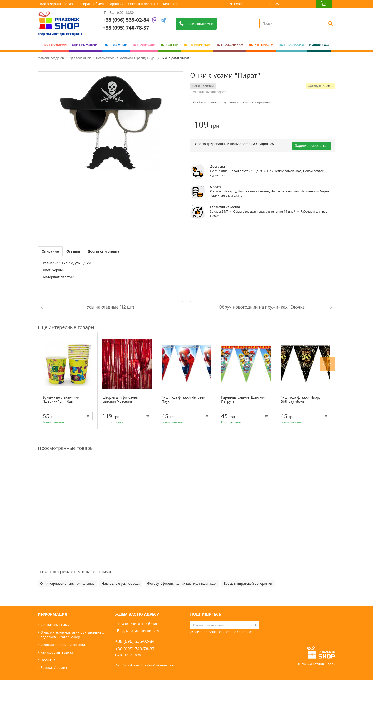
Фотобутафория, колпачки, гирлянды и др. (125, 58)
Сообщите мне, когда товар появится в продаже (232, 102)
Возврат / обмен (91, 3)
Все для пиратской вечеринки (248, 583)
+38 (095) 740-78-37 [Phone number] (126, 27)
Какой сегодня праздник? (61, 683)
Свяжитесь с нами (55, 624)
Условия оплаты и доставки (62, 644)
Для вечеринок (80, 58)
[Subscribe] (256, 624)
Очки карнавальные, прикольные (67, 583)
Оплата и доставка (143, 3)
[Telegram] (163, 20)
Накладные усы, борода (121, 583)
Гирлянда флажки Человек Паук (183, 399)
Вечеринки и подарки (58, 675)
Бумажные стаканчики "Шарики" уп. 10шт (61, 399)
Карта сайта (49, 690)
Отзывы (73, 251)
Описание (50, 251)
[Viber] (155, 20)
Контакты (170, 3)
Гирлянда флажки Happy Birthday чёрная (300, 399)
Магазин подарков (51, 58)
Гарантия (116, 3)
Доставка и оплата (103, 251)
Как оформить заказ (56, 3)
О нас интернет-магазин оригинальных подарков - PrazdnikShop (72, 634)
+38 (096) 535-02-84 (126, 19)
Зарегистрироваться (311, 145)
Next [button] (332, 327)
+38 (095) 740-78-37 (135, 649)
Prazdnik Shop (322, 690)
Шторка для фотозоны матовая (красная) (120, 399)
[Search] (330, 23)
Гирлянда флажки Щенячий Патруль (243, 399)
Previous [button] (325, 327)
